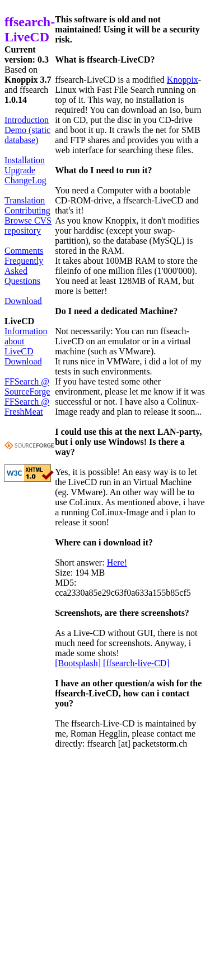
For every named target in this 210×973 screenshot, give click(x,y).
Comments (23, 250)
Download (23, 301)
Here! (117, 562)
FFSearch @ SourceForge (27, 386)
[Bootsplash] (78, 663)
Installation (24, 160)
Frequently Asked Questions (23, 271)
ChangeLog (25, 180)
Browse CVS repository (28, 225)
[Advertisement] (105, 864)
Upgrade (19, 170)
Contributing (27, 210)
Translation (24, 200)
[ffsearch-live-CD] (136, 663)
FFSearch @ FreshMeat (26, 406)
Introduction (26, 120)
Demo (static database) (27, 135)
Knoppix (182, 79)
